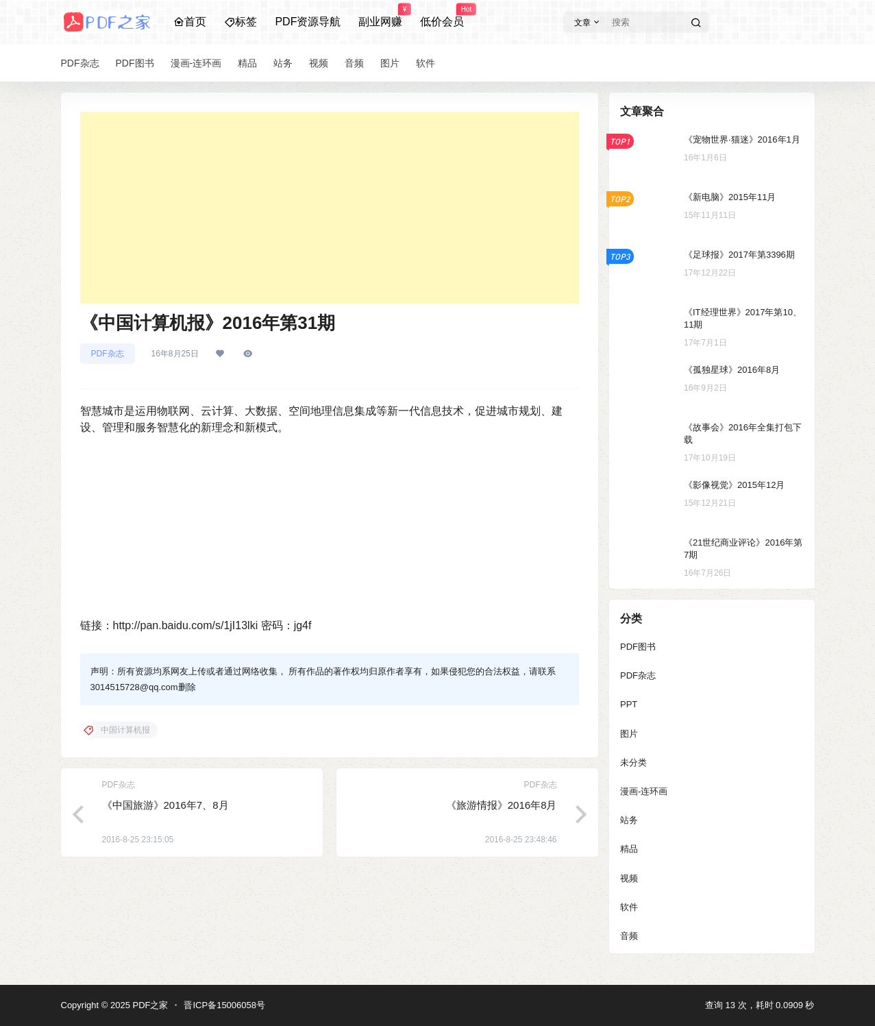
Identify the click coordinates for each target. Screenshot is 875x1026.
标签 (240, 21)
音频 (629, 936)
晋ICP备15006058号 (224, 1005)
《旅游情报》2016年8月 (501, 805)
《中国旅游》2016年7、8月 (165, 805)
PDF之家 (149, 1005)
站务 (629, 820)
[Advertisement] (329, 208)
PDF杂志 (107, 353)
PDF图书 (638, 647)
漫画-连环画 (643, 791)
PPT (628, 704)
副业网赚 (380, 15)
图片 (629, 734)
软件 (629, 907)
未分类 (633, 762)
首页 (189, 21)
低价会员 (442, 15)
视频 (629, 878)
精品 (629, 849)
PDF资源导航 (308, 21)
